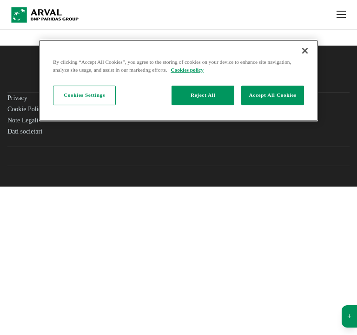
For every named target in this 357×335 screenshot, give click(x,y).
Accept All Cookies (273, 95)
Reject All (203, 95)
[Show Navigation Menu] (341, 15)
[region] (178, 80)
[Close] (305, 50)
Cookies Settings (84, 95)
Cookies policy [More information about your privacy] (187, 70)
